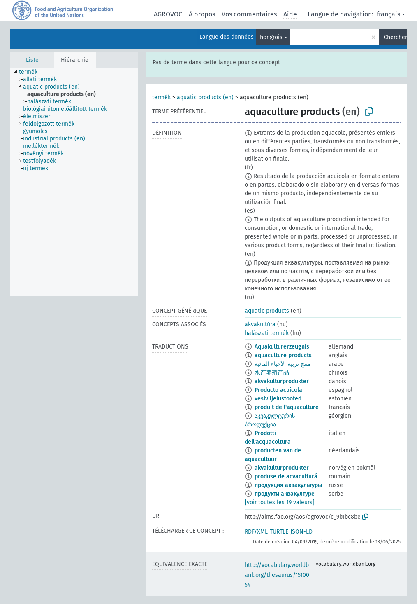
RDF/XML (256, 531)
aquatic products (267, 310)
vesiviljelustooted (278, 398)
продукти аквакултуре (285, 493)
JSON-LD (301, 531)
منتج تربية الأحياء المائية (283, 364)
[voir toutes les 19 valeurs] (280, 502)
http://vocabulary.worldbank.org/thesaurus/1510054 (277, 575)
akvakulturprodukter (282, 381)
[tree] (74, 182)
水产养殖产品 (272, 372)
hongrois (271, 37)
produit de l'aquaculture (287, 407)
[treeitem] (32, 72)
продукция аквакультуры (288, 485)
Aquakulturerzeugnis (282, 346)
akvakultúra (260, 324)
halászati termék (267, 333)
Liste (32, 59)
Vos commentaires (249, 14)
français (388, 14)
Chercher (395, 37)
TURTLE (279, 531)
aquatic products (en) (205, 97)
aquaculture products (283, 355)
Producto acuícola (278, 389)
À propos (202, 14)
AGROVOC (168, 14)
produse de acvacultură (286, 476)
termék (161, 97)
